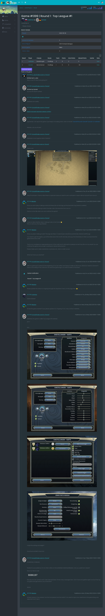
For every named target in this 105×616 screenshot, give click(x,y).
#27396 (29, 284)
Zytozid (41, 20)
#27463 (29, 117)
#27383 (29, 294)
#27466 (29, 86)
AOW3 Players (28, 8)
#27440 (29, 218)
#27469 (29, 75)
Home (21, 8)
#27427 (29, 230)
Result (35, 8)
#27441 (29, 201)
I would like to (25, 23)
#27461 (29, 144)
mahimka (27, 20)
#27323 (29, 558)
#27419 (29, 261)
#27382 (29, 304)
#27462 (29, 134)
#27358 (29, 315)
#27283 (29, 593)
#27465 (29, 97)
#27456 (29, 191)
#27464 (29, 107)
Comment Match (26, 69)
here (98, 61)
